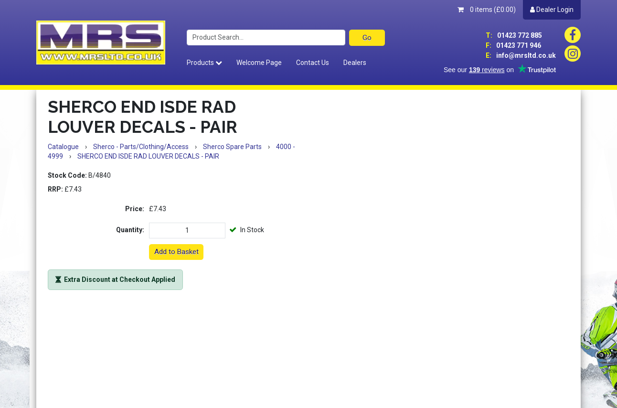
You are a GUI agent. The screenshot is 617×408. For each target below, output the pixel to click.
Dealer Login (552, 9)
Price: (134, 209)
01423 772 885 (514, 35)
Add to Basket (176, 251)
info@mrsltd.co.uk (521, 55)
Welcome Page (259, 62)
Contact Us (312, 62)
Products (204, 62)
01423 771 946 (513, 45)
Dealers (354, 62)
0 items (486, 9)
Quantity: (130, 230)
